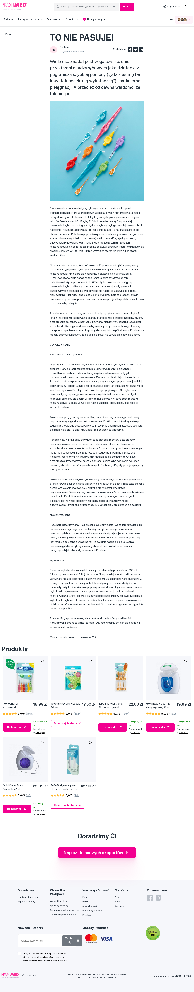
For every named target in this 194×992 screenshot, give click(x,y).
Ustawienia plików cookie (63, 914)
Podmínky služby (94, 977)
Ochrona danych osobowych (64, 910)
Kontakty (119, 906)
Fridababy (87, 915)
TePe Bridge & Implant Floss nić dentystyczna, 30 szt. (64, 787)
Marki (85, 901)
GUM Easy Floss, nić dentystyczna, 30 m (158, 705)
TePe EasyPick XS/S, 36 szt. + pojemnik (110, 705)
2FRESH (188, 976)
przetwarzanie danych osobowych (40, 961)
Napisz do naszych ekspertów (97, 852)
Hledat (127, 6)
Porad (6, 34)
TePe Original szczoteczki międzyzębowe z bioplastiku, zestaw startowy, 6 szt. (14, 705)
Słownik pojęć (89, 906)
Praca (117, 901)
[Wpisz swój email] (40, 941)
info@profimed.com (28, 897)
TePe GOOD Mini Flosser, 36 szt (65, 705)
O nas (117, 897)
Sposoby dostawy (59, 905)
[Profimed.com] (14, 6)
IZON (179, 976)
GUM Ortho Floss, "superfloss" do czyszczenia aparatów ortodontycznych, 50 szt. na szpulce (16, 787)
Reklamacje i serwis (92, 910)
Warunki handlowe (59, 901)
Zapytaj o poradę (26, 901)
